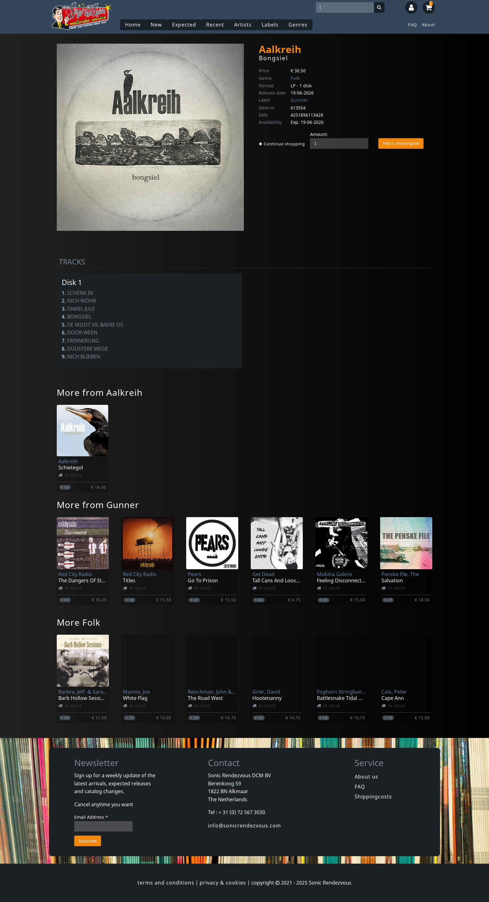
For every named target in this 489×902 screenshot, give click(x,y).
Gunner (299, 100)
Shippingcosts (373, 796)
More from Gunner (98, 505)
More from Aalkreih (100, 392)
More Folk (78, 622)
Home (133, 24)
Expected (184, 24)
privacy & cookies (223, 882)
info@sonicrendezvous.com (244, 825)
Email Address (91, 817)
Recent (215, 24)
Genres (297, 24)
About (428, 24)
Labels (270, 24)
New (156, 24)
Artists (243, 24)
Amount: (319, 134)
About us (366, 776)
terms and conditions (166, 882)
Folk (295, 78)
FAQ (412, 24)
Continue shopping (282, 144)
